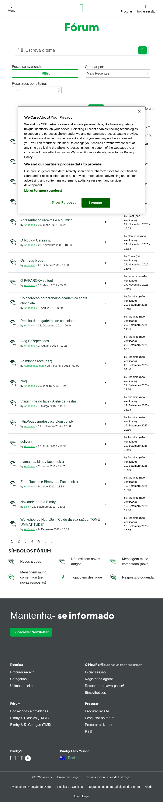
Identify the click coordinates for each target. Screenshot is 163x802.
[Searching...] (80, 50)
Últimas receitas (22, 686)
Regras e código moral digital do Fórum (114, 786)
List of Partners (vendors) (43, 190)
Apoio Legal (81, 796)
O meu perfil (114, 665)
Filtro (44, 73)
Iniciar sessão (95, 672)
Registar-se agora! (99, 679)
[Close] (139, 111)
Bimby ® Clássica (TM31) (29, 718)
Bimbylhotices (95, 692)
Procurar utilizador (98, 725)
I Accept (96, 202)
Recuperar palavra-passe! (104, 686)
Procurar (91, 704)
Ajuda (149, 786)
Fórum (15, 704)
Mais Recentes (118, 73)
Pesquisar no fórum (99, 718)
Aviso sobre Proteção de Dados (31, 786)
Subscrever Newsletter (31, 632)
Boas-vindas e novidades (29, 711)
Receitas (16, 665)
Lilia (26, 506)
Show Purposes (64, 202)
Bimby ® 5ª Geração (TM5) (30, 725)
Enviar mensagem (69, 777)
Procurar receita (22, 672)
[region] (81, 160)
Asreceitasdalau (34, 365)
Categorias (18, 679)
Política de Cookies (70, 786)
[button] (11, 8)
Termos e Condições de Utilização (108, 777)
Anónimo (29, 224)
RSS (88, 731)
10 (37, 90)
